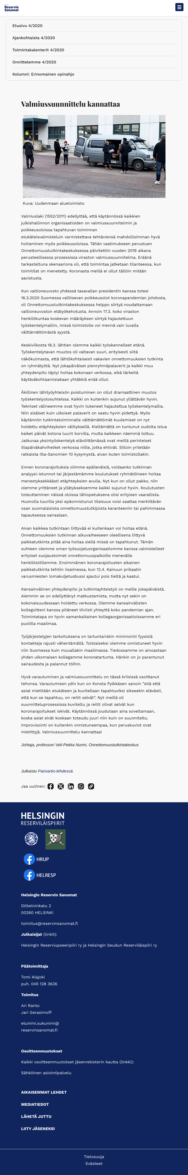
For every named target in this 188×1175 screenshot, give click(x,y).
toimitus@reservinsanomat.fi (49, 923)
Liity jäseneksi (38, 1128)
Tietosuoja (94, 1156)
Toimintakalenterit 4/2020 (38, 51)
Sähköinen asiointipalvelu (46, 1072)
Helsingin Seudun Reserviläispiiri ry (122, 945)
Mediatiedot (35, 1104)
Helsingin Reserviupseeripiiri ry (51, 945)
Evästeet (94, 1163)
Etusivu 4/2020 (27, 26)
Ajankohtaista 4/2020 (33, 38)
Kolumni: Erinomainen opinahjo (43, 75)
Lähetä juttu (36, 1116)
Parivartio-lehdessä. (56, 771)
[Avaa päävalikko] (179, 7)
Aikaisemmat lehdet (44, 1092)
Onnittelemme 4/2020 (34, 63)
